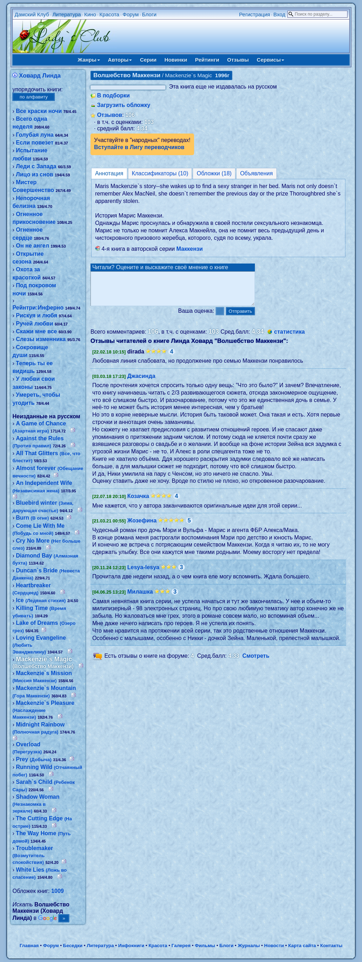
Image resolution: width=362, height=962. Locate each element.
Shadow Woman (35, 804)
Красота (109, 14)
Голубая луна (34, 135)
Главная (29, 945)
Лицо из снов (34, 174)
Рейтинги (207, 60)
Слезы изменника (41, 339)
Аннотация (109, 173)
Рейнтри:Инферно (38, 308)
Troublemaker (32, 855)
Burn (32, 518)
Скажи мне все (36, 331)
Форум (131, 14)
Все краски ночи (39, 111)
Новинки (175, 60)
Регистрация (254, 14)
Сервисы (270, 60)
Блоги (149, 14)
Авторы (120, 60)
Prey (34, 759)
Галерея (181, 945)
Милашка (140, 598)
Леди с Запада (36, 166)
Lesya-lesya (143, 574)
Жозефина (142, 527)
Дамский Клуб (31, 14)
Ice (41, 600)
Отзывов (109, 115)
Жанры (89, 60)
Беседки (72, 945)
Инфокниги (131, 945)
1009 (57, 891)
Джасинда (141, 382)
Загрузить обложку (123, 105)
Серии (148, 60)
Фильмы (205, 945)
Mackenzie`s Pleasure (43, 710)
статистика (289, 338)
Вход (279, 14)
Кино (90, 14)
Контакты (331, 945)
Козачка (138, 502)
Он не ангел (32, 246)
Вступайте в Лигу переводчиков (139, 147)
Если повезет (34, 143)
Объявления (256, 173)
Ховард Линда (40, 75)
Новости (274, 945)
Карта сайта (302, 945)
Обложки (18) (214, 173)
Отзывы (238, 60)
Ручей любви (34, 324)
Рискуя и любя (36, 315)
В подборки (113, 95)
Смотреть (256, 663)
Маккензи (189, 249)
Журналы (249, 945)
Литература (66, 14)
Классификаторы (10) (160, 173)
